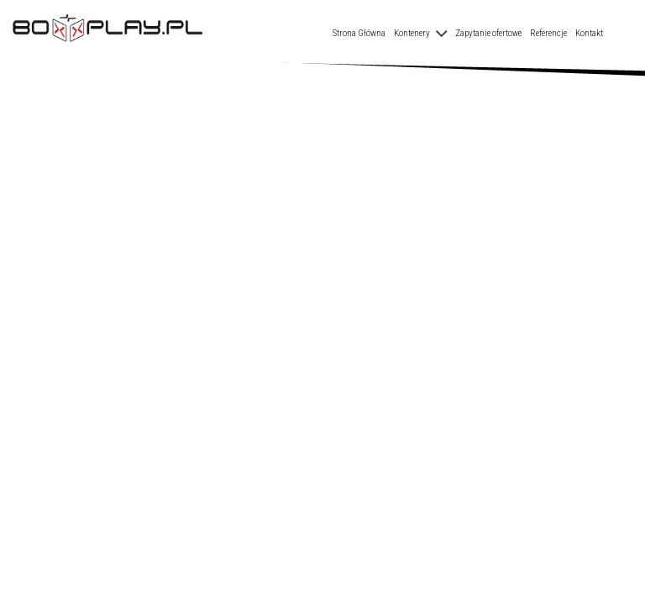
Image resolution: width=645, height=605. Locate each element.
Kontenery (412, 33)
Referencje (548, 33)
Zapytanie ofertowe (488, 33)
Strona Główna (359, 33)
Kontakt (589, 33)
